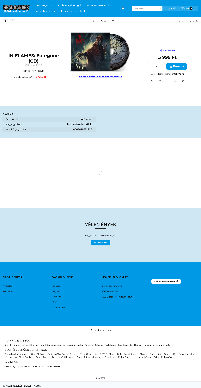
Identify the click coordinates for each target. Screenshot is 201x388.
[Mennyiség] (156, 66)
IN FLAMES (40, 77)
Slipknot (74, 354)
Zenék (103, 21)
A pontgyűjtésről (46, 11)
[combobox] (147, 8)
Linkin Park (123, 354)
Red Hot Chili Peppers (63, 357)
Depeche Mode (187, 354)
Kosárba (176, 66)
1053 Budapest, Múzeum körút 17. (118, 297)
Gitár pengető (163, 345)
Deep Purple (43, 357)
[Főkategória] (93, 21)
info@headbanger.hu (112, 286)
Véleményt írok (100, 243)
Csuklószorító (125, 345)
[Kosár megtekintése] (187, 8)
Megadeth (97, 357)
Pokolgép (166, 357)
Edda (156, 357)
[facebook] (5, 21)
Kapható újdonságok (70, 5)
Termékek (8, 291)
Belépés (56, 286)
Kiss (175, 354)
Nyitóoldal (8, 286)
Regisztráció (58, 291)
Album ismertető (89, 76)
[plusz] (162, 66)
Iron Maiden (22, 354)
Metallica (10, 354)
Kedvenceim (58, 307)
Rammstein (156, 354)
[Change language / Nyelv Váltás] (125, 8)
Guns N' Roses (38, 354)
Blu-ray (34, 345)
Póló (42, 345)
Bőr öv (137, 345)
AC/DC (103, 354)
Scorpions (11, 357)
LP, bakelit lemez (19, 345)
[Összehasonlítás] (167, 80)
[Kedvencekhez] (152, 80)
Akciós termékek (51, 366)
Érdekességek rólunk (73, 11)
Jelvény (99, 345)
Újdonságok (11, 366)
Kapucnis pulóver (55, 345)
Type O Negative (89, 354)
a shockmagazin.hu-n (110, 76)
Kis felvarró (110, 345)
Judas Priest (83, 357)
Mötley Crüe (123, 357)
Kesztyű (89, 345)
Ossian (148, 357)
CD (113, 21)
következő (193, 21)
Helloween (137, 357)
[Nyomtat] (182, 80)
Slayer (112, 354)
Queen (167, 354)
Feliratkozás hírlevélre (166, 281)
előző (182, 21)
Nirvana (144, 354)
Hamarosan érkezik (98, 5)
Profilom (56, 297)
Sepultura (110, 357)
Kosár (55, 302)
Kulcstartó (148, 345)
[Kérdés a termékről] (175, 80)
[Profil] (172, 8)
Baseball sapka (75, 345)
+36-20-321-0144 (110, 291)
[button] (44, 5)
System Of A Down (58, 354)
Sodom (134, 354)
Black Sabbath (26, 357)
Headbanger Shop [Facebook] (100, 330)
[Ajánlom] (160, 80)
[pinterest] (12, 21)
